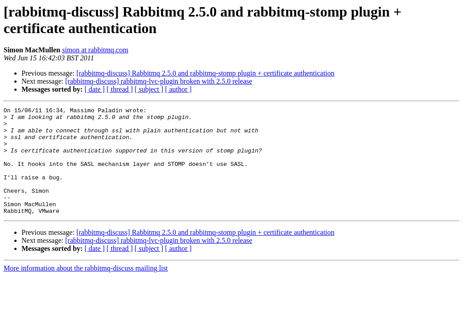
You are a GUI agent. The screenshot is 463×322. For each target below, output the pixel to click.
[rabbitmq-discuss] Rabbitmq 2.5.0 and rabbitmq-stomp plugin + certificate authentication (205, 73)
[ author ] (178, 89)
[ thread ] (119, 89)
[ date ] (95, 89)
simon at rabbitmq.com (95, 50)
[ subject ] (149, 89)
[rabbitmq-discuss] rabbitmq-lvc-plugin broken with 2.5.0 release (158, 81)
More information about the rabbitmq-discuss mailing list (86, 289)
